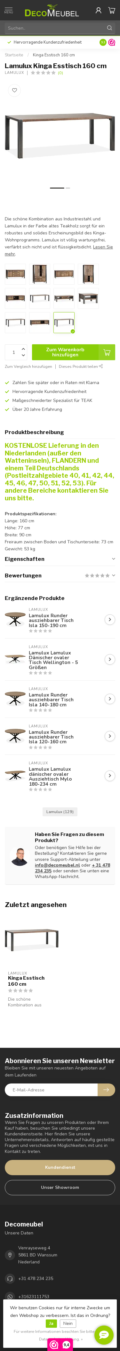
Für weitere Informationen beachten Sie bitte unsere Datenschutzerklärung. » (61, 1335)
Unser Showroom (60, 1187)
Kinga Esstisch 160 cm (54, 55)
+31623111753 (33, 1297)
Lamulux (14, 73)
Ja (51, 1323)
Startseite (14, 55)
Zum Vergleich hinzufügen (28, 366)
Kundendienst (60, 1167)
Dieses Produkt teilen (81, 366)
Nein (68, 1323)
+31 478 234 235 (35, 1279)
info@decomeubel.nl (57, 865)
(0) (60, 72)
